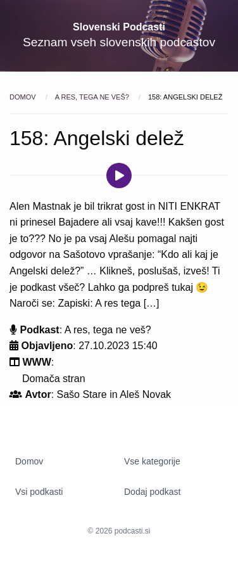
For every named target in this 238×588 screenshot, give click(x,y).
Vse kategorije (152, 461)
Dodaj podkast (152, 492)
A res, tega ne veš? (93, 97)
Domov (23, 97)
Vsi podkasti (39, 492)
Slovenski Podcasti (119, 27)
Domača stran (53, 378)
